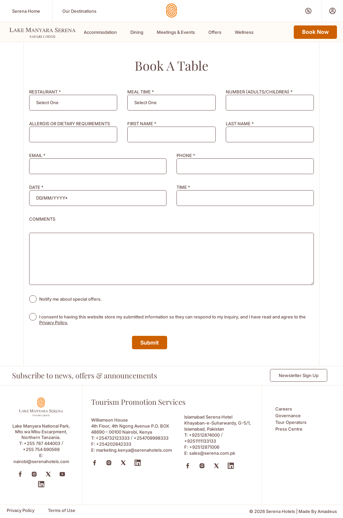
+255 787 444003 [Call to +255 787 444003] (42, 443)
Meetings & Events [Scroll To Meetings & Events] (176, 32)
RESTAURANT (45, 91)
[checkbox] (33, 299)
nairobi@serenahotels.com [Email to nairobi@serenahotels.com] (41, 461)
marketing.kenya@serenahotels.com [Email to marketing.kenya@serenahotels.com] (134, 450)
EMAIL (37, 155)
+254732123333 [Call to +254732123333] (113, 438)
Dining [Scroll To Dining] (136, 32)
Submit (149, 342)
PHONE (186, 155)
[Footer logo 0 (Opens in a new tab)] (41, 414)
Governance (288, 415)
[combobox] (73, 102)
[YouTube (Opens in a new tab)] (62, 474)
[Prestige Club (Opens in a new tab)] (332, 11)
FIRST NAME (141, 123)
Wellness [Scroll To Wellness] (244, 32)
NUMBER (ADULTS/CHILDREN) (259, 91)
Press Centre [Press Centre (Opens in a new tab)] (288, 429)
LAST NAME (240, 123)
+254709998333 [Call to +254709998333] (151, 438)
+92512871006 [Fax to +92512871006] (204, 447)
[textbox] (47, 102)
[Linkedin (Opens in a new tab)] (137, 462)
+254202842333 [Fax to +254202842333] (113, 444)
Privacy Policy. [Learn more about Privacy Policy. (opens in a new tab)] (53, 322)
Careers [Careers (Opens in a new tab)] (283, 409)
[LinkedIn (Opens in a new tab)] (41, 484)
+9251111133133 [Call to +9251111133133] (200, 441)
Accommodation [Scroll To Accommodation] (100, 32)
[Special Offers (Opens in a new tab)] (308, 11)
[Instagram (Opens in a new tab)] (34, 474)
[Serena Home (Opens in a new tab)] (26, 11)
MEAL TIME (140, 91)
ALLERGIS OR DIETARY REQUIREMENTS (69, 123)
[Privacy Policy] (21, 510)
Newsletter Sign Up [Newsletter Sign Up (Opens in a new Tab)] (299, 375)
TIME (183, 187)
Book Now (315, 31)
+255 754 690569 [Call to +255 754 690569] (41, 449)
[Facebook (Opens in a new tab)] (20, 474)
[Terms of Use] (61, 510)
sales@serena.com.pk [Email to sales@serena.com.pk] (212, 453)
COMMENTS (42, 219)
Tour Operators (290, 422)
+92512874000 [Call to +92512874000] (204, 435)
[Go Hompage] (171, 10)
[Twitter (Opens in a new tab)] (48, 474)
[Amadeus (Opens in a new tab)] (327, 511)
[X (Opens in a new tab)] (123, 462)
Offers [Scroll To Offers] (214, 32)
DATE (36, 187)
